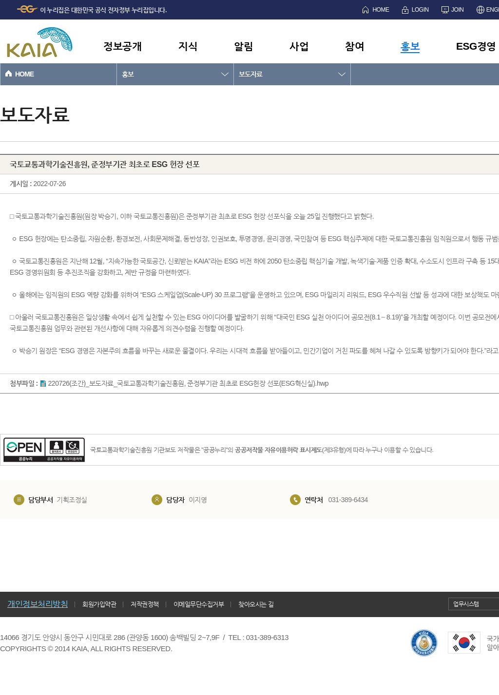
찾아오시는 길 (255, 604)
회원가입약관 (99, 604)
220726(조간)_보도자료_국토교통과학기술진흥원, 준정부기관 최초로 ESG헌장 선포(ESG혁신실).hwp (188, 383)
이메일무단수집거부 (198, 604)
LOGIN (420, 9)
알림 (243, 46)
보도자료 (250, 74)
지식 (187, 46)
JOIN (457, 9)
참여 (354, 46)
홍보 (410, 46)
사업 (298, 46)
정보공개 (122, 46)
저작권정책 (145, 604)
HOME (380, 9)
